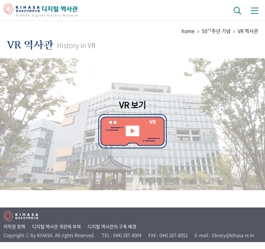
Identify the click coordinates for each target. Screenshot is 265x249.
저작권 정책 (14, 226)
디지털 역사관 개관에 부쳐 (56, 226)
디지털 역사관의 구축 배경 (112, 226)
